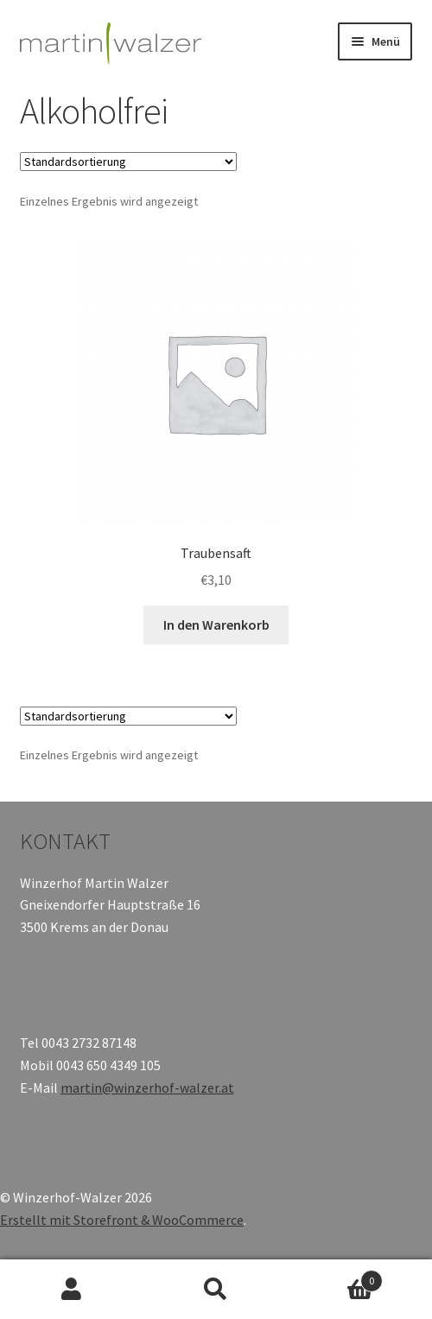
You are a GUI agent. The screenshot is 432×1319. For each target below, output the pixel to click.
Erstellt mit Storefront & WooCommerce (122, 1219)
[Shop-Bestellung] (128, 161)
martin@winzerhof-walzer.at (147, 1087)
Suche (216, 1289)
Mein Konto (72, 1289)
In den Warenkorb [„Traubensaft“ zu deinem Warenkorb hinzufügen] (216, 624)
